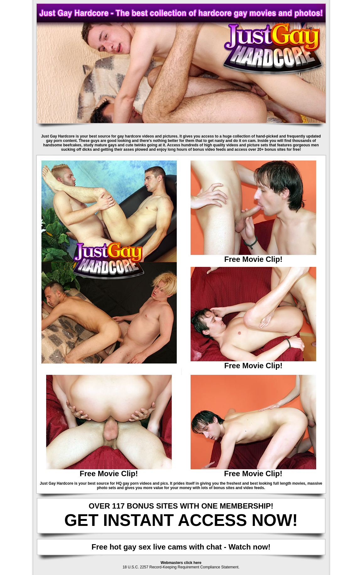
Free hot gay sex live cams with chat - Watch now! (181, 547)
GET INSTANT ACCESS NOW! (181, 520)
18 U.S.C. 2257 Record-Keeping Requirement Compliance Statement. (180, 567)
